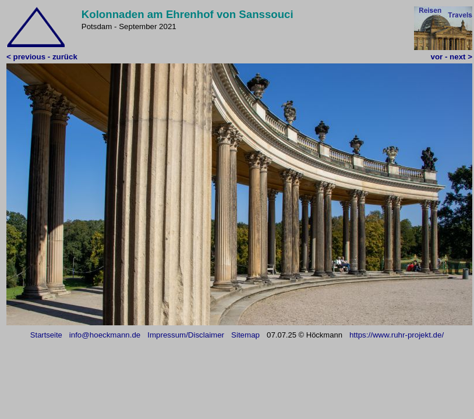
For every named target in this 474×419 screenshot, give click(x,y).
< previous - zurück (41, 56)
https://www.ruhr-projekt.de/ (396, 335)
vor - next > (451, 56)
